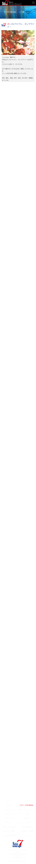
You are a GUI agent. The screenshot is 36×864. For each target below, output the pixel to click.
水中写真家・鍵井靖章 (27, 831)
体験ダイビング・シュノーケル (27, 810)
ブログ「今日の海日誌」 (27, 805)
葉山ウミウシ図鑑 (9, 831)
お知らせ (9, 805)
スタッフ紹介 (9, 818)
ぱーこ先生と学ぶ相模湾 (9, 835)
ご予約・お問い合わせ (9, 826)
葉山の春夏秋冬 (27, 826)
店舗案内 (27, 818)
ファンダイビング (9, 814)
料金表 (27, 814)
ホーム (27, 835)
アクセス (9, 822)
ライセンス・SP (9, 809)
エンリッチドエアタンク (27, 822)
